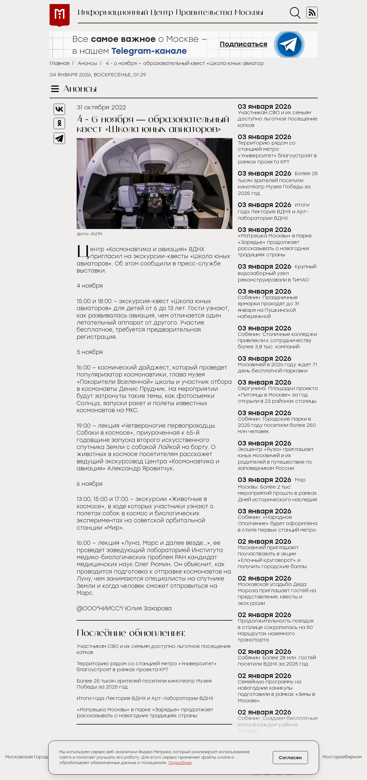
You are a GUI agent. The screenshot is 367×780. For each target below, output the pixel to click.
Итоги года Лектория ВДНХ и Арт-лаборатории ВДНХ (145, 698)
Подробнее (180, 763)
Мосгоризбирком (342, 756)
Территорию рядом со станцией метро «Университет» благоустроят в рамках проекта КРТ (147, 667)
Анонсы (87, 63)
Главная (59, 63)
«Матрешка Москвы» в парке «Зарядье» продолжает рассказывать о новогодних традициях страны (145, 713)
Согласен (290, 757)
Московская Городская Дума (38, 756)
